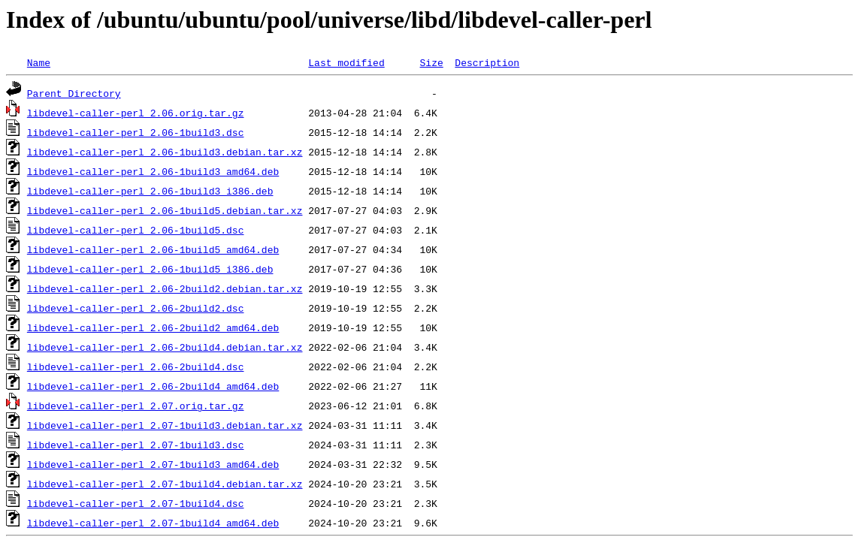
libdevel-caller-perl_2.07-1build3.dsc (135, 444)
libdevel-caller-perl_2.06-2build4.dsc (135, 366)
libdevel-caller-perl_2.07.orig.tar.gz (135, 405)
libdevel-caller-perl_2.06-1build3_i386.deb (150, 191)
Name (38, 62)
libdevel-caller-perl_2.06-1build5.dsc (135, 230)
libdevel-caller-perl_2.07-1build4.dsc (135, 503)
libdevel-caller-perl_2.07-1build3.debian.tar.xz (165, 425)
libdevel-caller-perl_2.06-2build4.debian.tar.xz (165, 347)
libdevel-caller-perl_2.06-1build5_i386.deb (150, 269)
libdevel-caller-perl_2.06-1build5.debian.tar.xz (165, 210)
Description (487, 62)
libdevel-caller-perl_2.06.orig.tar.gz (135, 112)
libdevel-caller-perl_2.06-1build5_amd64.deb (153, 249)
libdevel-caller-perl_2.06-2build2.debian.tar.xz (165, 288)
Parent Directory (74, 93)
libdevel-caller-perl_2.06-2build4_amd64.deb (153, 386)
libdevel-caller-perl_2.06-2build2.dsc (135, 308)
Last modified (346, 62)
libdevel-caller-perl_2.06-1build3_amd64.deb (153, 171)
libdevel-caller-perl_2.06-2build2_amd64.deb (153, 327)
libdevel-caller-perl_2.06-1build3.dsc (135, 132)
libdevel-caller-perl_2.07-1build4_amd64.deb (153, 522)
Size (431, 62)
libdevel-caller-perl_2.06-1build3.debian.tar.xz (165, 151)
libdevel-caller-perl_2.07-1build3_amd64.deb (153, 464)
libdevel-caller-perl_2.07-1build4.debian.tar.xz (165, 483)
